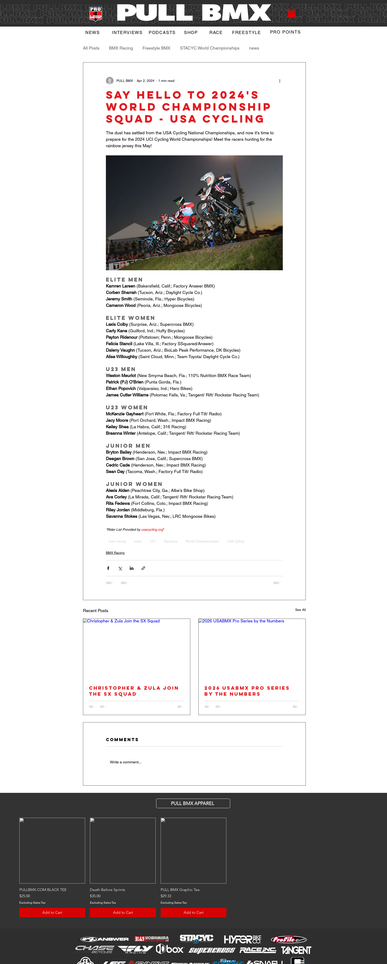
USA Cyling (235, 541)
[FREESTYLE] (247, 32)
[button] (291, 12)
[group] (193, 867)
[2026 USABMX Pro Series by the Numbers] (252, 649)
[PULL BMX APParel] (193, 803)
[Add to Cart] (52, 912)
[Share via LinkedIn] (131, 568)
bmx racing (117, 541)
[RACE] (216, 32)
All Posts (91, 48)
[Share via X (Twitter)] (120, 568)
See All (300, 610)
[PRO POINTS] (286, 32)
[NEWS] (93, 32)
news (254, 48)
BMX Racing (121, 48)
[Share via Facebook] (108, 568)
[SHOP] (191, 32)
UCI (153, 541)
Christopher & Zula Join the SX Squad (134, 691)
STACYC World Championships (210, 48)
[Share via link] (143, 568)
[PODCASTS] (163, 32)
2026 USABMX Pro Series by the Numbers (247, 691)
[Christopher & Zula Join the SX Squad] (136, 649)
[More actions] (280, 81)
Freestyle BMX (156, 48)
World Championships (202, 541)
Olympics (171, 541)
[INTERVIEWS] (128, 32)
